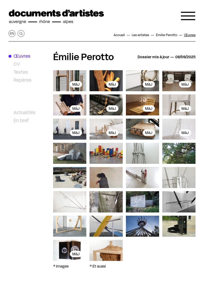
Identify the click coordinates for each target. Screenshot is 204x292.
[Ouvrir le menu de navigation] (188, 16)
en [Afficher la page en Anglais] (12, 33)
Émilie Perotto (83, 57)
